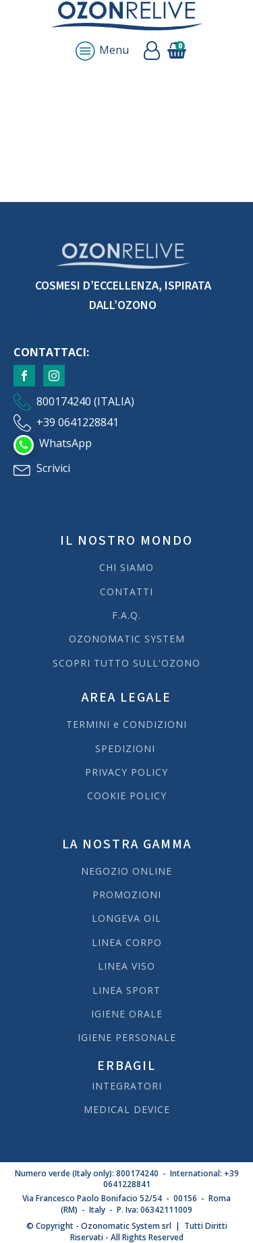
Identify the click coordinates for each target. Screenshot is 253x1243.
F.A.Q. (126, 615)
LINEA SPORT (126, 990)
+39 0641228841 (77, 422)
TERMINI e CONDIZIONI (126, 724)
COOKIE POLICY (127, 796)
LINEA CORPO (127, 942)
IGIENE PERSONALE (127, 1037)
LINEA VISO (126, 966)
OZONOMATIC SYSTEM (127, 639)
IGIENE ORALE (127, 1014)
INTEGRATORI (127, 1086)
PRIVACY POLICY (126, 772)
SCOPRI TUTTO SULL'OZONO (126, 663)
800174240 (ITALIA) (85, 401)
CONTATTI (126, 591)
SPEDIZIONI (127, 748)
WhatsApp (65, 443)
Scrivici (53, 468)
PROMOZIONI (126, 894)
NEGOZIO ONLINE (126, 871)
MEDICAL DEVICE (127, 1109)
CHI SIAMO (126, 567)
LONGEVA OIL (126, 918)
